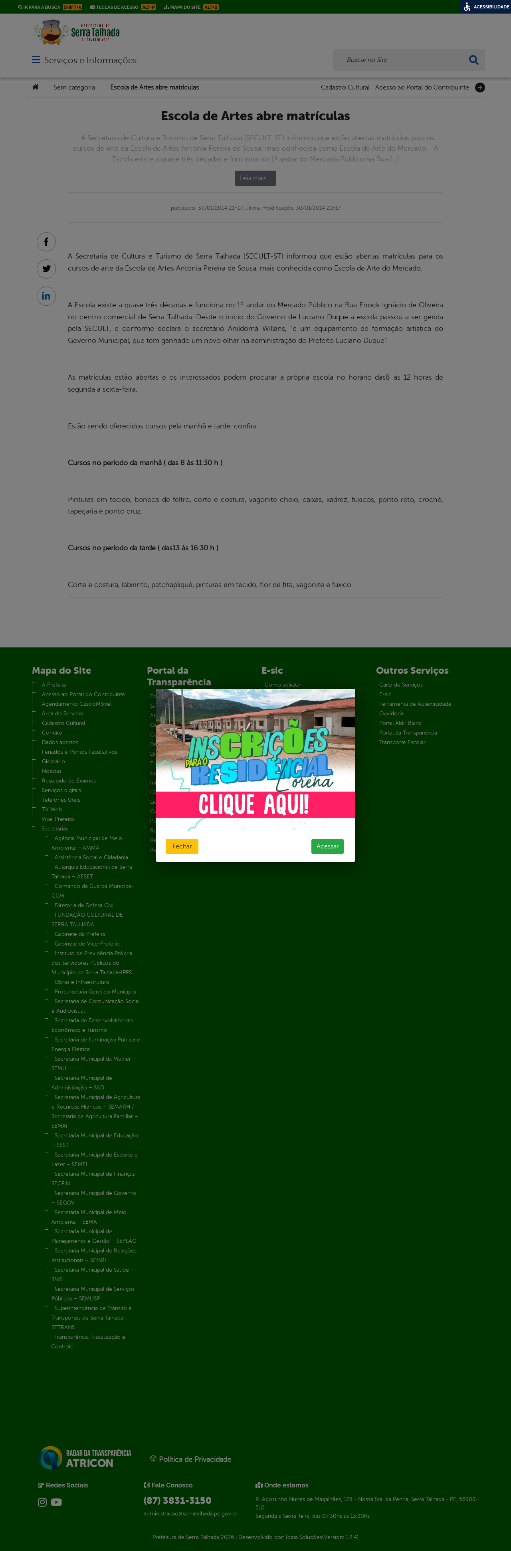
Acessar (328, 846)
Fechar (182, 846)
